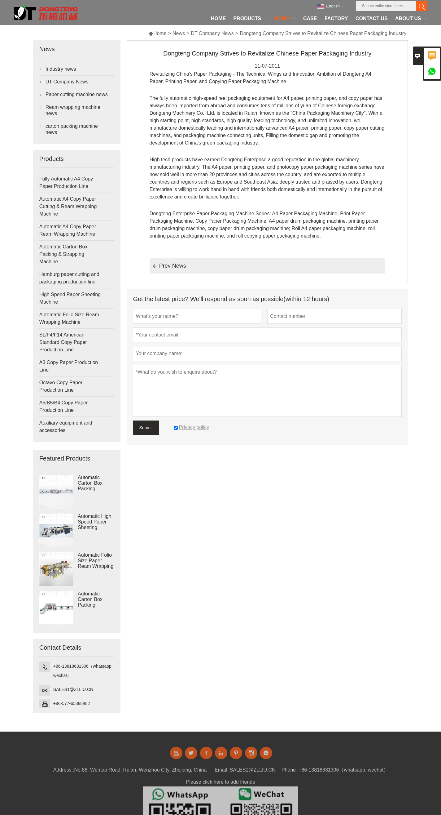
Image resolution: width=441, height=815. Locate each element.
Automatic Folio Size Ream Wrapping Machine (69, 318)
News (178, 33)
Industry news (61, 69)
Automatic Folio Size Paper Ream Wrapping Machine (95, 563)
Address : (63, 772)
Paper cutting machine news (77, 94)
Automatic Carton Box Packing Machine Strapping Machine (90, 605)
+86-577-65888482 (71, 703)
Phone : (290, 772)
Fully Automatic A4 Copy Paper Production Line (66, 182)
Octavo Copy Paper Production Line (61, 386)
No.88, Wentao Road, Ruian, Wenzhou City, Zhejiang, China (140, 772)
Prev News (169, 266)
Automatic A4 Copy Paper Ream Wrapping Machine (67, 230)
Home (157, 33)
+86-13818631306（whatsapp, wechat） (83, 671)
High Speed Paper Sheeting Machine (70, 298)
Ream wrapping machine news (73, 110)
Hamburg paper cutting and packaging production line (69, 278)
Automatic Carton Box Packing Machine (90, 486)
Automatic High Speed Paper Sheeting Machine (94, 525)
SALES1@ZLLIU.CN (73, 689)
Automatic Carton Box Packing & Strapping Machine (63, 254)
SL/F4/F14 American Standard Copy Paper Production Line (63, 342)
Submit (146, 427)
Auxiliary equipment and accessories (65, 426)
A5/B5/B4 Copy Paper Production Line (63, 406)
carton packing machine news (72, 129)
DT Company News (212, 33)
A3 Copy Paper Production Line (68, 366)
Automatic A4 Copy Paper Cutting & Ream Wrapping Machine (68, 206)
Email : (222, 772)
